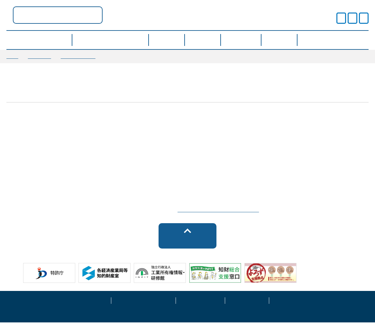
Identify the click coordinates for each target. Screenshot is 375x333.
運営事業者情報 (200, 310)
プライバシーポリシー (143, 310)
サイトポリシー (87, 310)
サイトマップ (247, 310)
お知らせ (39, 56)
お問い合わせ (291, 310)
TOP (12, 56)
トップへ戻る (188, 250)
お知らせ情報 (78, 56)
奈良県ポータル (122, 15)
